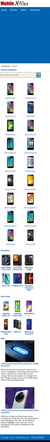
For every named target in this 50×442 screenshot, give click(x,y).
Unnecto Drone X (30, 134)
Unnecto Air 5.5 (10, 116)
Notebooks (35, 10)
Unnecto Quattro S (10, 207)
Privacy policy (37, 437)
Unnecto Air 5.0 (30, 98)
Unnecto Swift (30, 244)
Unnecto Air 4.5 (10, 98)
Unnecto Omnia (10, 189)
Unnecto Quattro (30, 189)
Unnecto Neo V (30, 171)
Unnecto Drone (10, 134)
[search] (38, 75)
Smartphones (5, 66)
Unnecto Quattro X (10, 226)
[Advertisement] (25, 38)
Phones (13, 10)
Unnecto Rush (10, 244)
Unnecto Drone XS (30, 153)
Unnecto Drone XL (10, 153)
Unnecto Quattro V (30, 207)
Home (4, 10)
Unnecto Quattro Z (30, 226)
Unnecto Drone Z (10, 171)
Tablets (23, 10)
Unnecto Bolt (30, 116)
